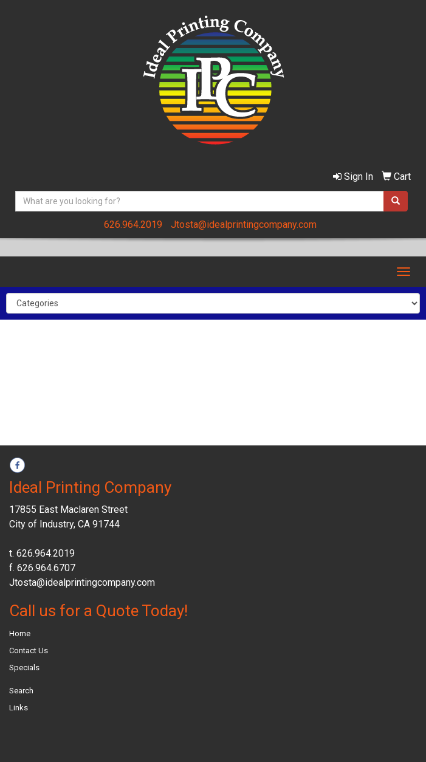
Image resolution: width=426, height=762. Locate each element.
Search (21, 690)
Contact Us (28, 650)
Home (19, 633)
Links (18, 707)
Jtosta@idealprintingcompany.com (244, 224)
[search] (395, 201)
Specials (24, 667)
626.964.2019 (133, 224)
